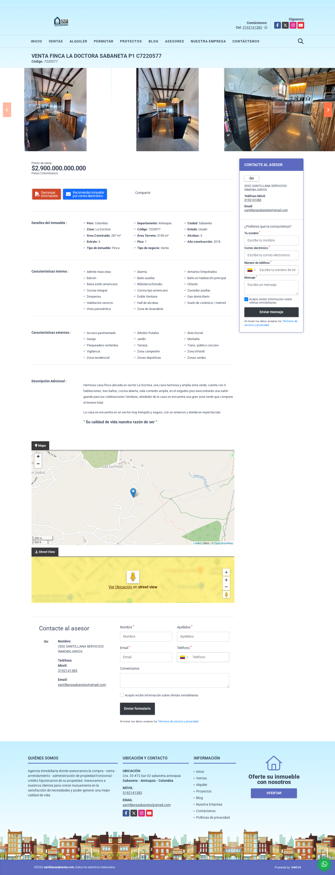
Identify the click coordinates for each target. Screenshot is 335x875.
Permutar (103, 41)
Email (125, 647)
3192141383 (252, 27)
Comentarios (129, 668)
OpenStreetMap (223, 543)
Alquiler (78, 41)
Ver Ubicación (121, 587)
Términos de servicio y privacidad (178, 721)
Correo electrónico (257, 248)
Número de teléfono (257, 263)
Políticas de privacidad (213, 817)
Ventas (56, 41)
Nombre (127, 627)
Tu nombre (252, 233)
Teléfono (184, 647)
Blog (154, 41)
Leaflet (197, 543)
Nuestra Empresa (208, 41)
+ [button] (38, 457)
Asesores (174, 41)
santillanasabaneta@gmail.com (82, 685)
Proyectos (131, 41)
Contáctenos (246, 41)
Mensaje (250, 277)
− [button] (38, 464)
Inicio (36, 41)
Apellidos (184, 627)
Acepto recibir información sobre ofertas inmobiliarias (161, 695)
